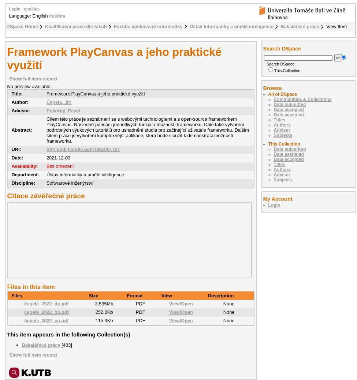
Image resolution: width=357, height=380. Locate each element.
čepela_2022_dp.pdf (46, 303)
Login (15, 9)
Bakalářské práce (299, 26)
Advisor (282, 130)
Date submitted (290, 104)
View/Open (181, 303)
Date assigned (289, 109)
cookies (32, 9)
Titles (280, 120)
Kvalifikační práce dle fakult (76, 26)
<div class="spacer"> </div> (128, 239)
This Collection (284, 70)
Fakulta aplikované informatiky (148, 26)
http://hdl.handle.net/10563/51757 (83, 149)
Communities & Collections (303, 99)
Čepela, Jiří (59, 102)
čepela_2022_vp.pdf (47, 320)
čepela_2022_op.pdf (46, 312)
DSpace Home (22, 26)
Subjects (283, 135)
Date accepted (289, 114)
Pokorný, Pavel (63, 110)
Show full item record (33, 79)
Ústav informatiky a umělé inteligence (232, 26)
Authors (282, 125)
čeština (57, 16)
